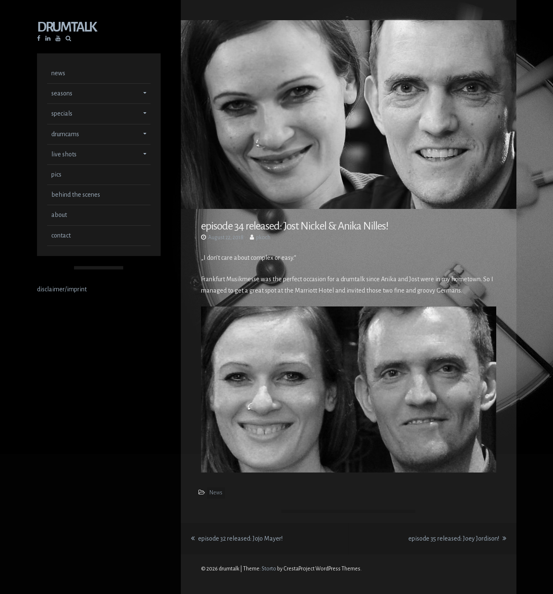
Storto (269, 569)
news (58, 74)
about (59, 215)
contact (61, 236)
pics (56, 175)
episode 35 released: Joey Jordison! (457, 538)
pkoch (263, 237)
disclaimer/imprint (62, 290)
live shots (64, 155)
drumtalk (66, 28)
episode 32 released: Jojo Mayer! (237, 538)
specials (61, 114)
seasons (61, 94)
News (215, 493)
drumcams (65, 135)
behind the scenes (75, 195)
